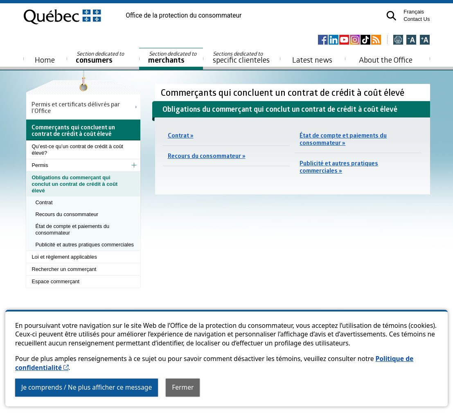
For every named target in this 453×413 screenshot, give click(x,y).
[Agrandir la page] (425, 40)
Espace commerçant (56, 281)
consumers (100, 57)
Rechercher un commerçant (64, 269)
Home (45, 59)
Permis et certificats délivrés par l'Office (76, 107)
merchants (173, 57)
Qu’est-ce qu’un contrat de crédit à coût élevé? (77, 149)
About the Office (385, 59)
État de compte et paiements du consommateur (73, 229)
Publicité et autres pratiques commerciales (85, 244)
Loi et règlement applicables (64, 257)
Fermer (183, 387)
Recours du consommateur (67, 214)
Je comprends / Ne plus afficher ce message (86, 387)
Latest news (312, 59)
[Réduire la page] (411, 40)
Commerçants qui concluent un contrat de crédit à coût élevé (283, 92)
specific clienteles (241, 57)
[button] (391, 15)
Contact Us (416, 19)
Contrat (44, 202)
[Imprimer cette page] (398, 40)
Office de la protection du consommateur (183, 15)
